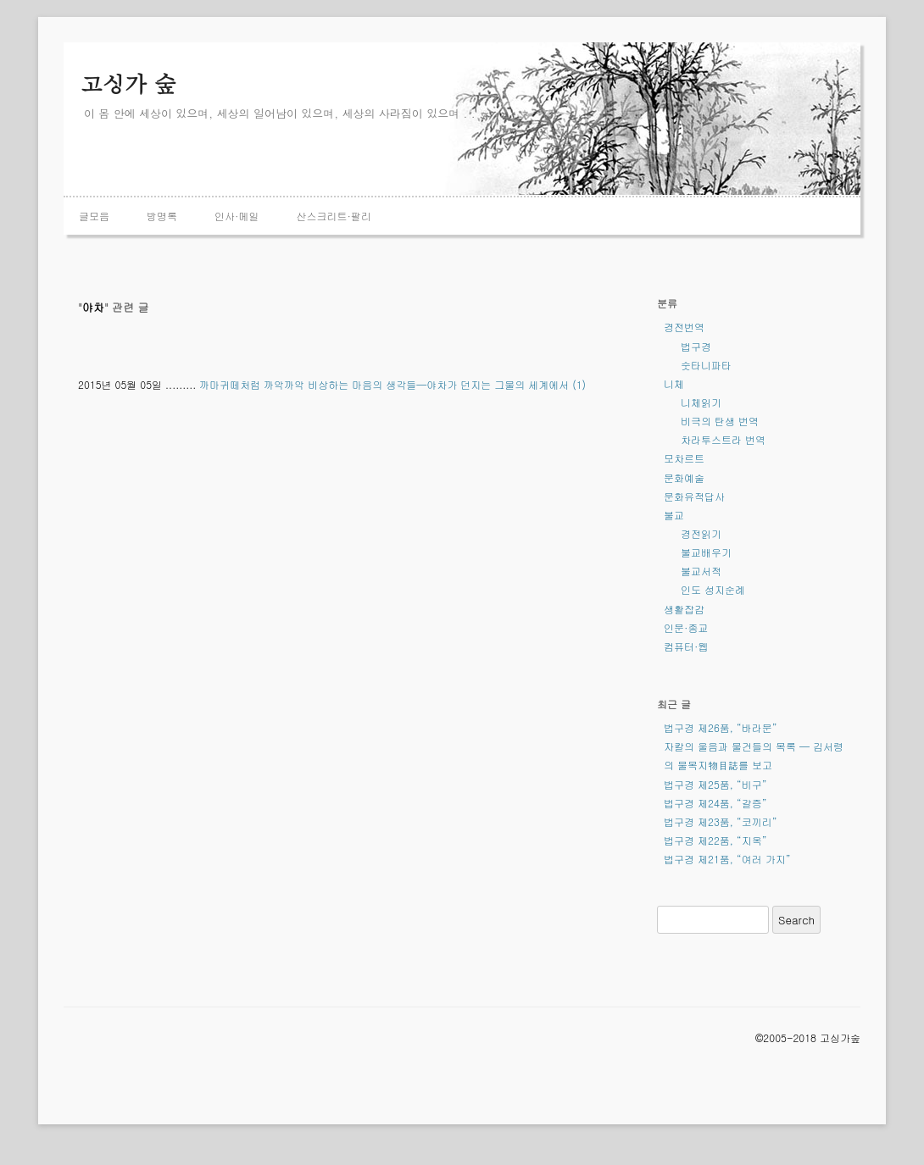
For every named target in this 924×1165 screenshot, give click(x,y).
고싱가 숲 (128, 83)
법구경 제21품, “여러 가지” (727, 859)
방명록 (162, 215)
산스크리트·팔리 (334, 215)
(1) (579, 384)
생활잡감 (684, 609)
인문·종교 (686, 627)
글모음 (94, 215)
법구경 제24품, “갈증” (715, 803)
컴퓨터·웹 (686, 646)
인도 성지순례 (713, 589)
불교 (674, 515)
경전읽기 (701, 533)
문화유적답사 (694, 496)
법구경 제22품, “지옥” (715, 840)
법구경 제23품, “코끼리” (720, 821)
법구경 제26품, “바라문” (720, 727)
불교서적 (701, 570)
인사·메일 (236, 215)
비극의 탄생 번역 (720, 420)
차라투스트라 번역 (723, 439)
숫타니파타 (706, 365)
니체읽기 (701, 402)
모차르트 (684, 458)
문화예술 (684, 477)
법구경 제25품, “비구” (715, 784)
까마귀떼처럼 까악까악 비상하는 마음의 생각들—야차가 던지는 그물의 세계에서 (384, 384)
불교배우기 (706, 552)
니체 (674, 383)
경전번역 (684, 326)
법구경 (696, 346)
